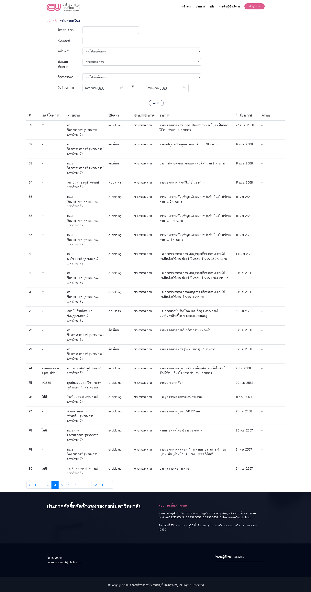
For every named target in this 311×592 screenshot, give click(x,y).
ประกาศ (200, 6)
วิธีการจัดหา (65, 77)
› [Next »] (109, 485)
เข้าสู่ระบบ (254, 6)
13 (103, 485)
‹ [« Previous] (29, 485)
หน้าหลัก (52, 20)
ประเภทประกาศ (63, 64)
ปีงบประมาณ (66, 30)
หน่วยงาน (64, 51)
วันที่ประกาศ (66, 88)
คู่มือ (212, 6)
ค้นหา (156, 103)
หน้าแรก (186, 6)
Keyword (64, 41)
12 (95, 485)
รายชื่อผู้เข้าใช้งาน (229, 6)
